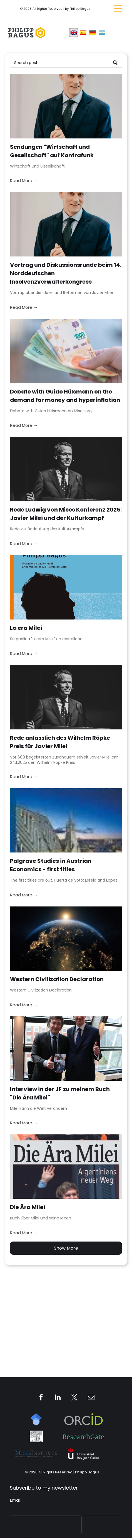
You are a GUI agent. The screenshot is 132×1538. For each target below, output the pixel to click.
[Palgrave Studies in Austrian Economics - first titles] (66, 820)
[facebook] (41, 1397)
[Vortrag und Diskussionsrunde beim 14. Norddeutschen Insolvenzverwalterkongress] (66, 224)
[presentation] (45, 1524)
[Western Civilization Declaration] (66, 938)
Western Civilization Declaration (57, 979)
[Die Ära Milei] (66, 1166)
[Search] (66, 62)
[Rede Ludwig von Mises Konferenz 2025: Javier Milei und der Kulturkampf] (66, 469)
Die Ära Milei (27, 1207)
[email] (91, 1397)
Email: (15, 1500)
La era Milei (26, 628)
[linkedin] (58, 1397)
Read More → (24, 180)
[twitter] (74, 1397)
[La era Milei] (66, 587)
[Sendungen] (66, 106)
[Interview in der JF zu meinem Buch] (66, 1048)
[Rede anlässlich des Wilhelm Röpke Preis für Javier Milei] (66, 697)
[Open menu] (118, 8)
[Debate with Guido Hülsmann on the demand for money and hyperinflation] (66, 351)
